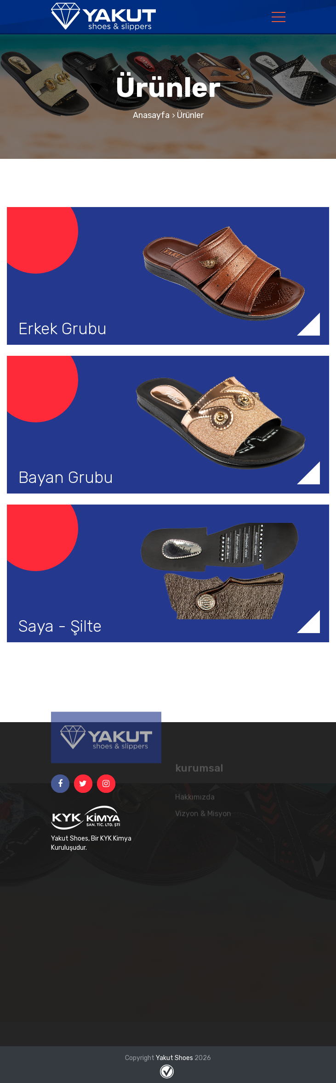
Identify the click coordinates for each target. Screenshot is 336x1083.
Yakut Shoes (175, 1058)
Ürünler (190, 115)
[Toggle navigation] (278, 16)
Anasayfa (151, 115)
